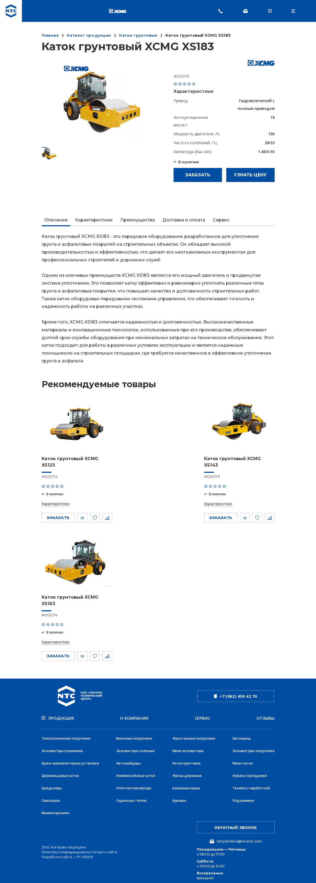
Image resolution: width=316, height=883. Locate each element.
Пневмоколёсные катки (135, 772)
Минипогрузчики (55, 808)
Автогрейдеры (128, 760)
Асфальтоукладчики (249, 772)
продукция (58, 717)
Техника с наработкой (251, 784)
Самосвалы (51, 796)
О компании (134, 717)
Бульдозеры (52, 784)
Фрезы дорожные (187, 772)
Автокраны (241, 736)
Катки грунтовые (186, 760)
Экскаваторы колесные (135, 748)
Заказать (197, 174)
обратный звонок (235, 822)
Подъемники (243, 796)
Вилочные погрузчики (134, 736)
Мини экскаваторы (188, 748)
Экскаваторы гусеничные (62, 748)
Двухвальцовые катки (60, 772)
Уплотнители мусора (133, 784)
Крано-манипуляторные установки (70, 760)
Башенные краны (186, 784)
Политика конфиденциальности (69, 846)
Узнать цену (250, 174)
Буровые (179, 796)
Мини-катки (242, 760)
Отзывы (266, 717)
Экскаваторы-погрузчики (253, 748)
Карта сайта (107, 846)
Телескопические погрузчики (66, 736)
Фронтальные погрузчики (193, 736)
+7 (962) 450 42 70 (235, 696)
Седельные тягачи (131, 796)
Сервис (202, 717)
